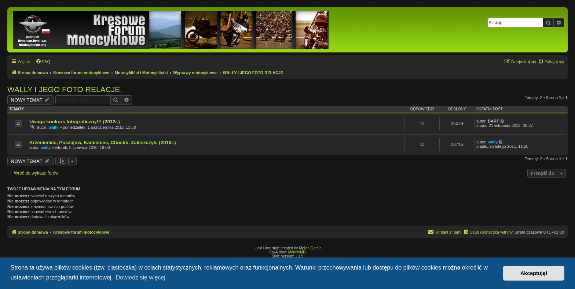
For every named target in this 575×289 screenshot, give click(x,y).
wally (53, 127)
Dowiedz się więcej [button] (140, 277)
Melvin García (310, 248)
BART (493, 121)
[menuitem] (43, 61)
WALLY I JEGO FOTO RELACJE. (64, 89)
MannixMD (297, 252)
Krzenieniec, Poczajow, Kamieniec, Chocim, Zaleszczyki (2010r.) (102, 142)
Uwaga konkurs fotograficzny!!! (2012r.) (74, 121)
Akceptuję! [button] (533, 273)
